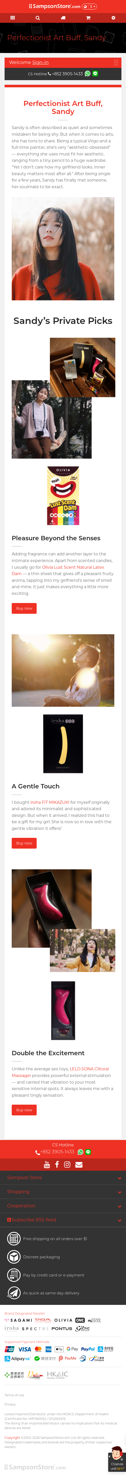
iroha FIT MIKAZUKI (50, 802)
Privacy (10, 1404)
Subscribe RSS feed (31, 1220)
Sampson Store (24, 1177)
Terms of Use (14, 1395)
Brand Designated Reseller (25, 1313)
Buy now (24, 608)
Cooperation (21, 1206)
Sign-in (40, 62)
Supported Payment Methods (27, 1342)
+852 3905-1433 (65, 73)
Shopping (18, 1192)
